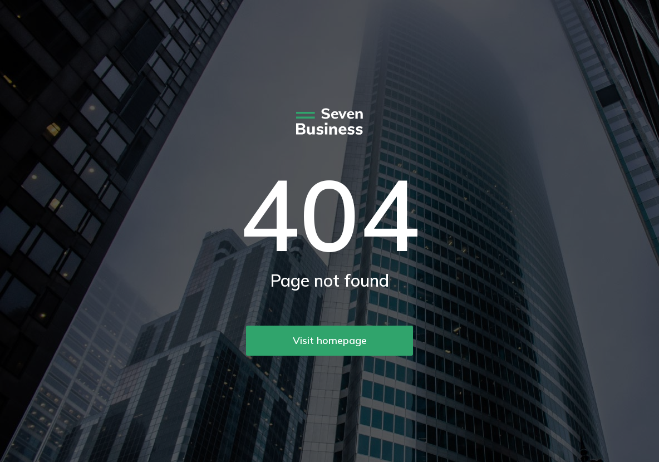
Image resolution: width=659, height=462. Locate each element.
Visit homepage (330, 340)
